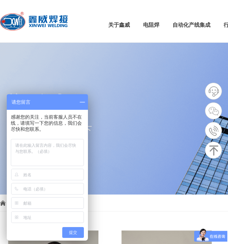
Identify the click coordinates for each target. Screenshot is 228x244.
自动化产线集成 (191, 25)
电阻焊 (151, 25)
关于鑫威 (119, 25)
